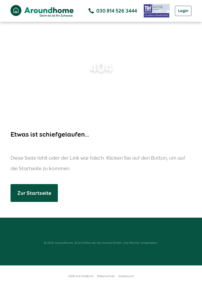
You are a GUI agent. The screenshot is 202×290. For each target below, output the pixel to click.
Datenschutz (106, 276)
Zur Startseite (34, 193)
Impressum (126, 276)
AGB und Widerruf (80, 276)
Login (183, 10)
